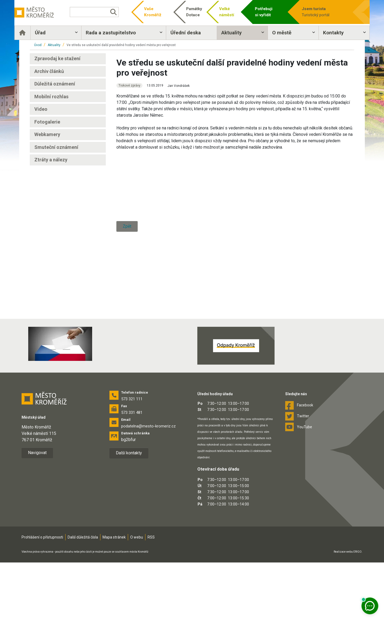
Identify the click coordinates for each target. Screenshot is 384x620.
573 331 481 (131, 470)
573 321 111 (131, 456)
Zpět (127, 341)
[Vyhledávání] (103, 12)
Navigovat (37, 510)
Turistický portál (312, 11)
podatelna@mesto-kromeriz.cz (148, 483)
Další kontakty (129, 510)
